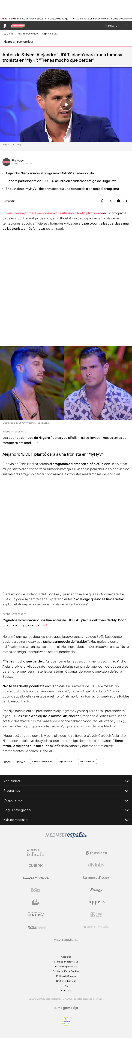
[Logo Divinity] (96, 865)
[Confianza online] (66, 1025)
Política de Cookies (66, 976)
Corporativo (66, 800)
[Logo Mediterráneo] (66, 939)
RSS (66, 985)
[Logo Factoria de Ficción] (96, 877)
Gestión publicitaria (66, 981)
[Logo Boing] (35, 890)
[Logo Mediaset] (66, 837)
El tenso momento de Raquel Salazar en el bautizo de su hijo (36, 18)
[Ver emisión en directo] (112, 26)
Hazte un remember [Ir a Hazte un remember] (19, 41)
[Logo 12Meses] (96, 914)
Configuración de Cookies (66, 971)
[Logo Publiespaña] (96, 927)
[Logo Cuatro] (36, 865)
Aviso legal (66, 956)
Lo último (9, 34)
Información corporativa (66, 961)
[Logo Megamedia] (68, 1008)
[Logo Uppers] (96, 902)
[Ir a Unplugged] (18, 25)
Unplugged (18, 160)
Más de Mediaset (66, 820)
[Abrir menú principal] (126, 26)
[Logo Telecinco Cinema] (36, 915)
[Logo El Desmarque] (36, 878)
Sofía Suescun (87, 761)
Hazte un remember (27, 34)
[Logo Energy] (96, 890)
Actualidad (66, 781)
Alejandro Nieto (66, 761)
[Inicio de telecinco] (5, 26)
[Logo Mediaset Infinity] (35, 852)
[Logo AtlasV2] (35, 927)
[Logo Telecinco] (96, 852)
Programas (66, 790)
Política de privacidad (66, 966)
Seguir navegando (66, 810)
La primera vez (50, 34)
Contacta (66, 990)
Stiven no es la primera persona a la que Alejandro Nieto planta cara (52, 213)
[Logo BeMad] (35, 902)
